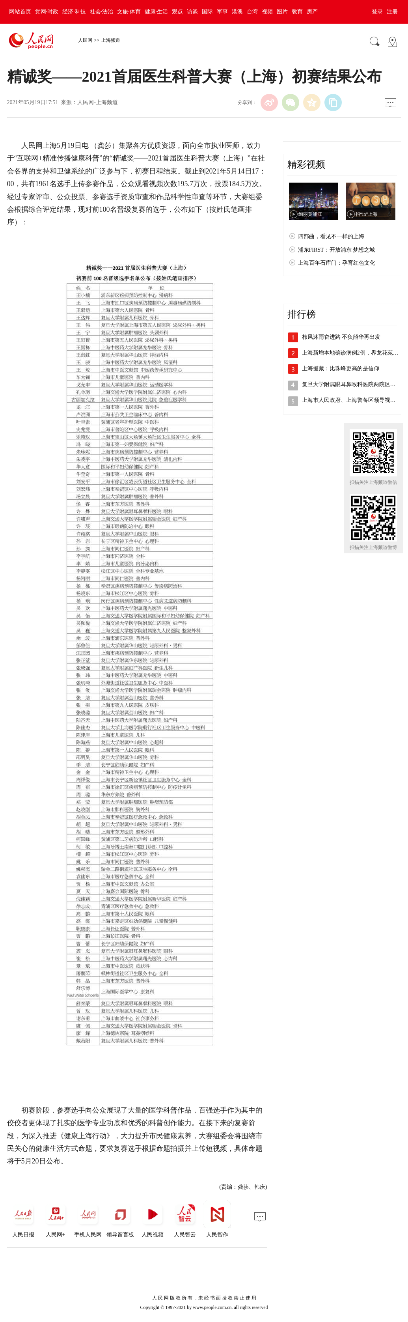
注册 (392, 12)
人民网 (85, 40)
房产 (312, 12)
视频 (267, 12)
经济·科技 (74, 12)
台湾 (252, 12)
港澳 (237, 12)
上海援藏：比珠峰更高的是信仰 (340, 369)
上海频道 (110, 40)
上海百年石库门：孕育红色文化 (336, 263)
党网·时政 (47, 12)
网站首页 (20, 12)
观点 (177, 12)
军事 (222, 12)
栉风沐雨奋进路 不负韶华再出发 (341, 337)
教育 (297, 12)
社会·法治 (102, 12)
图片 (282, 12)
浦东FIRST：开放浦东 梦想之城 (336, 250)
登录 (377, 12)
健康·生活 (156, 12)
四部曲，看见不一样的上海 (331, 236)
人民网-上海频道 (97, 102)
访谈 (192, 12)
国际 (207, 12)
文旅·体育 (129, 12)
